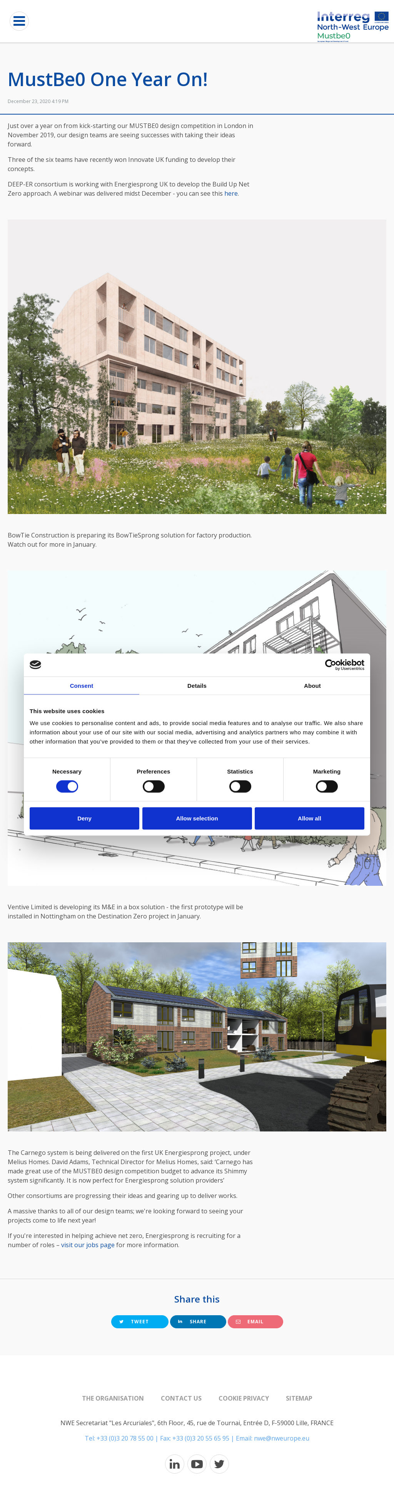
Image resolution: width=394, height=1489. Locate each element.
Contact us (181, 1398)
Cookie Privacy (244, 1398)
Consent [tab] (81, 685)
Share (192, 1321)
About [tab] (312, 685)
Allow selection (197, 818)
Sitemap (299, 1398)
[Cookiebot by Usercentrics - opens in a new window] (330, 664)
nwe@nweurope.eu (281, 1438)
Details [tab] (197, 685)
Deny (84, 818)
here (231, 193)
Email (250, 1321)
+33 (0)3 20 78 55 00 (125, 1438)
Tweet (134, 1321)
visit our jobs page (88, 1245)
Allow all (309, 818)
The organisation (113, 1398)
